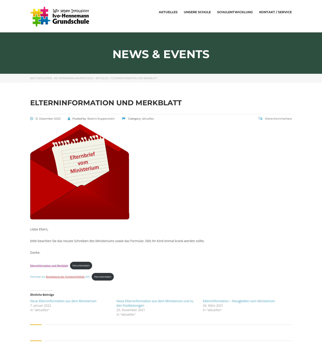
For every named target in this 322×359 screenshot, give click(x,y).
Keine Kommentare (275, 118)
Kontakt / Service (275, 12)
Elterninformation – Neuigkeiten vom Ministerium (239, 301)
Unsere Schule (197, 12)
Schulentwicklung (235, 12)
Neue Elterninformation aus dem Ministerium (63, 301)
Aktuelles (168, 12)
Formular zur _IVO (60, 276)
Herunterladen (81, 265)
